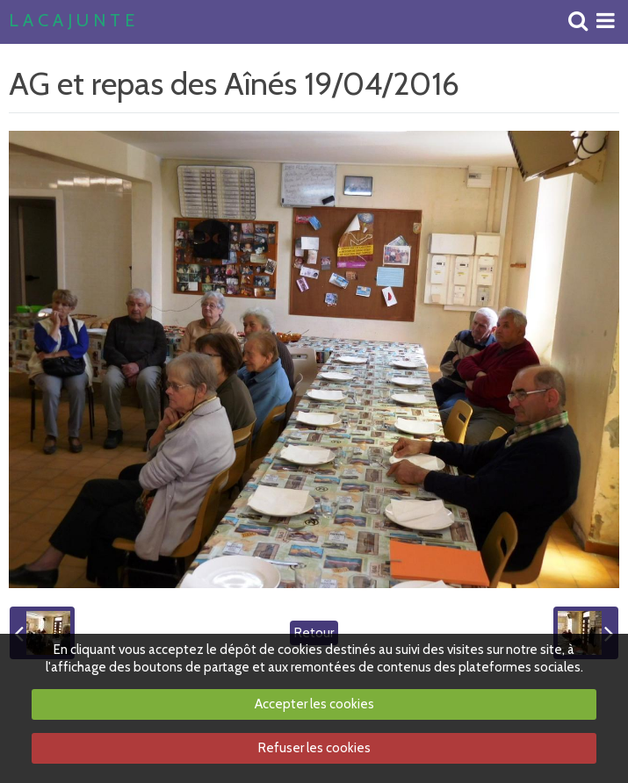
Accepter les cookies (314, 704)
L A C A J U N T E (71, 21)
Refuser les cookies (314, 748)
